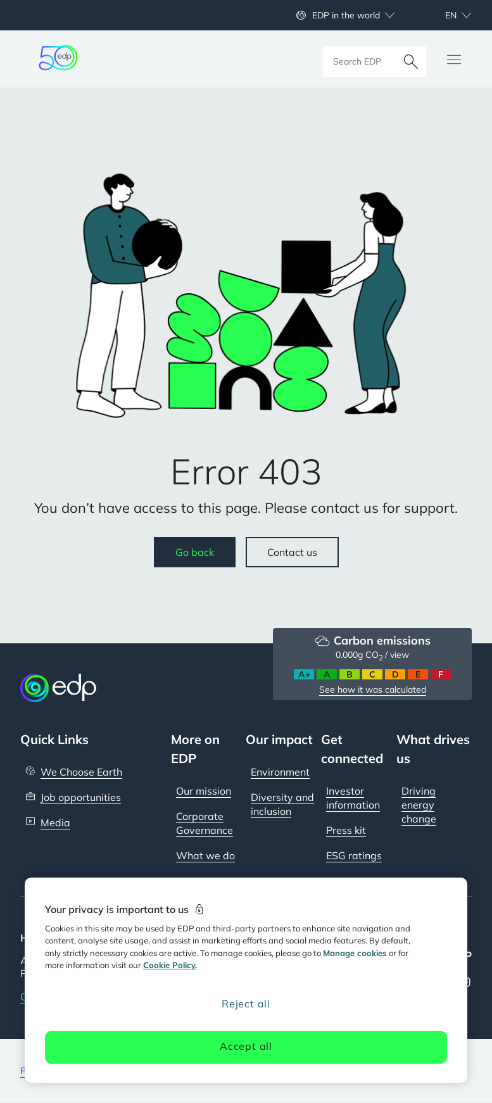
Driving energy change (418, 805)
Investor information (353, 798)
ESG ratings (354, 855)
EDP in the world (346, 15)
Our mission (203, 791)
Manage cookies (355, 953)
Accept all (246, 1046)
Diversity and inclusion (282, 804)
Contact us (292, 552)
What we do (205, 855)
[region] (246, 980)
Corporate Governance (204, 823)
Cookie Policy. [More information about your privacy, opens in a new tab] (170, 965)
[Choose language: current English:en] (444, 15)
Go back (194, 552)
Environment (280, 772)
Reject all (246, 1003)
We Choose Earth (81, 772)
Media (55, 822)
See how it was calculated (372, 689)
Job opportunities (81, 797)
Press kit (346, 830)
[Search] (411, 59)
